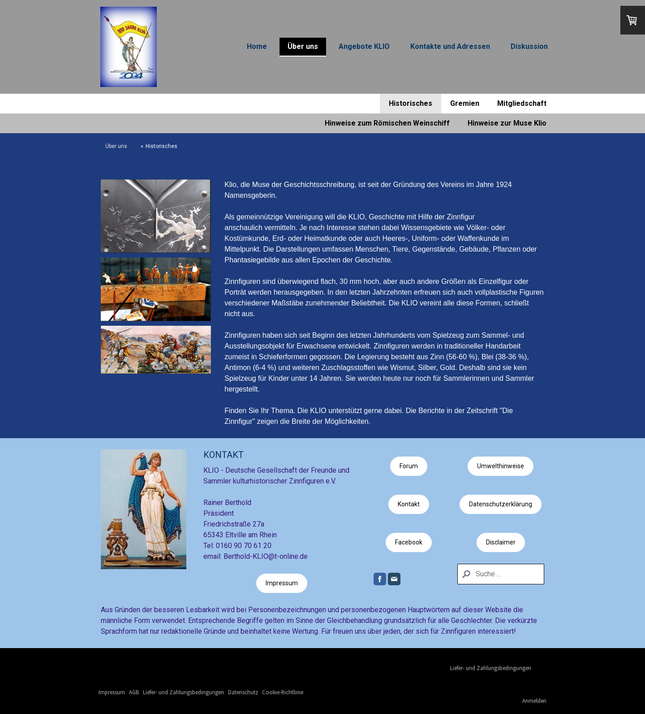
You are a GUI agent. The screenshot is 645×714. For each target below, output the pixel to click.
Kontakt (409, 504)
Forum (409, 466)
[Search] (500, 574)
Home (257, 46)
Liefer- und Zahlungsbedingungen (490, 667)
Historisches (410, 103)
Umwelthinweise (500, 466)
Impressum (282, 583)
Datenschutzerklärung (500, 504)
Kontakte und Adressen (450, 46)
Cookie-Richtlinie (282, 692)
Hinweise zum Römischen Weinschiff (387, 123)
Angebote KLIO (364, 46)
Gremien (464, 103)
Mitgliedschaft (521, 103)
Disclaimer (501, 542)
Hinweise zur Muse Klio (507, 123)
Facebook (408, 542)
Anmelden (534, 700)
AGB (134, 692)
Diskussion (529, 46)
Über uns (303, 46)
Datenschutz (243, 692)
